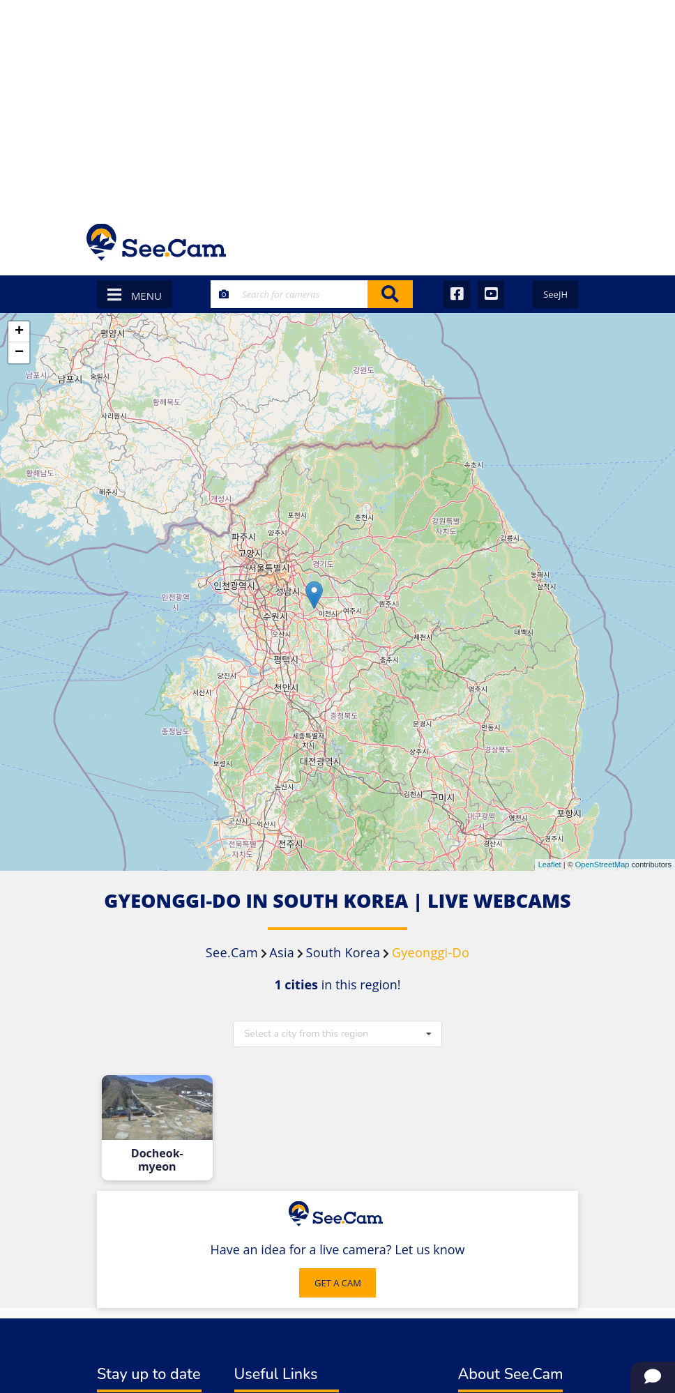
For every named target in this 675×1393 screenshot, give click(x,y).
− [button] (19, 352)
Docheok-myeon (157, 1160)
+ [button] (19, 331)
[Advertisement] (337, 104)
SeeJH (555, 294)
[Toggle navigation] (570, 242)
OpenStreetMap (602, 864)
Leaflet (549, 864)
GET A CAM (337, 1283)
